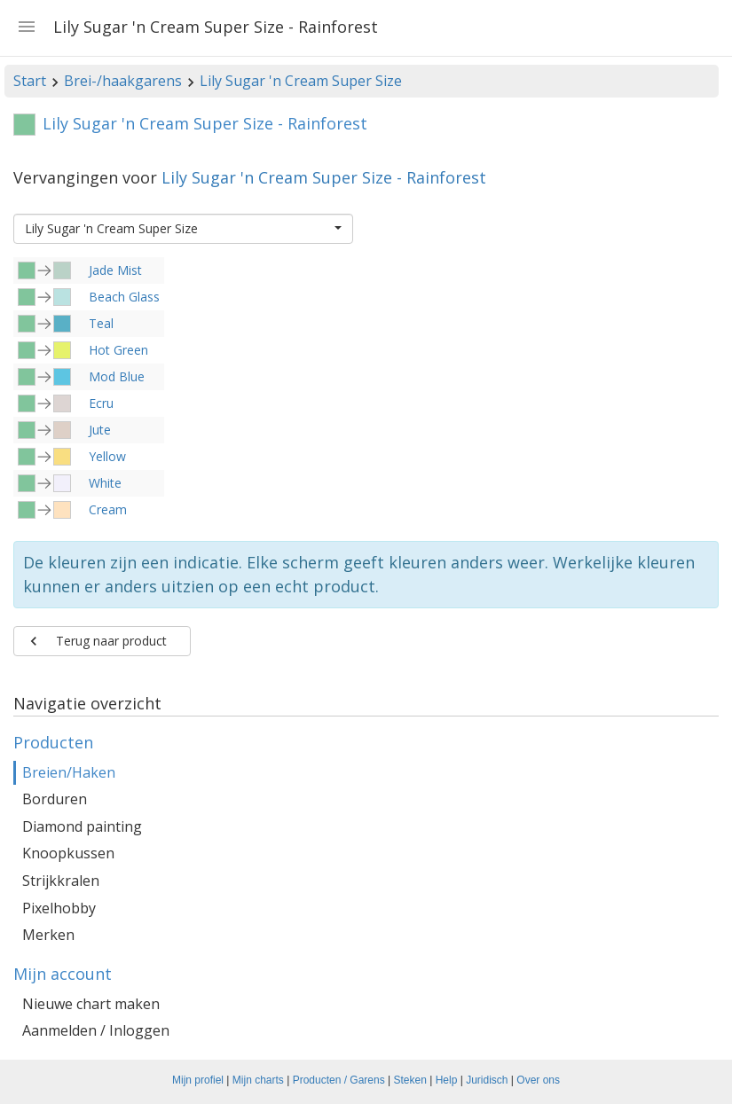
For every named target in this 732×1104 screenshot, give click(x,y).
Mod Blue (117, 376)
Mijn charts (258, 1080)
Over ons (538, 1080)
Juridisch (487, 1080)
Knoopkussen (68, 853)
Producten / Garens (339, 1080)
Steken (410, 1080)
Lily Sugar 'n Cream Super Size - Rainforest (323, 177)
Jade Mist (115, 270)
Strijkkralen (60, 880)
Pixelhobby (59, 908)
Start (29, 80)
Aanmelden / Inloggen (95, 1030)
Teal (101, 323)
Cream (108, 509)
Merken (48, 934)
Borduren (54, 799)
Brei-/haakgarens (123, 80)
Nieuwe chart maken (91, 1004)
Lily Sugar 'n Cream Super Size (301, 80)
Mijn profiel (198, 1080)
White (105, 482)
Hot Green (118, 349)
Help (447, 1080)
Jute (100, 429)
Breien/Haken (68, 772)
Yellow (107, 456)
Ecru (101, 403)
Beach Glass (124, 296)
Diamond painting (82, 826)
